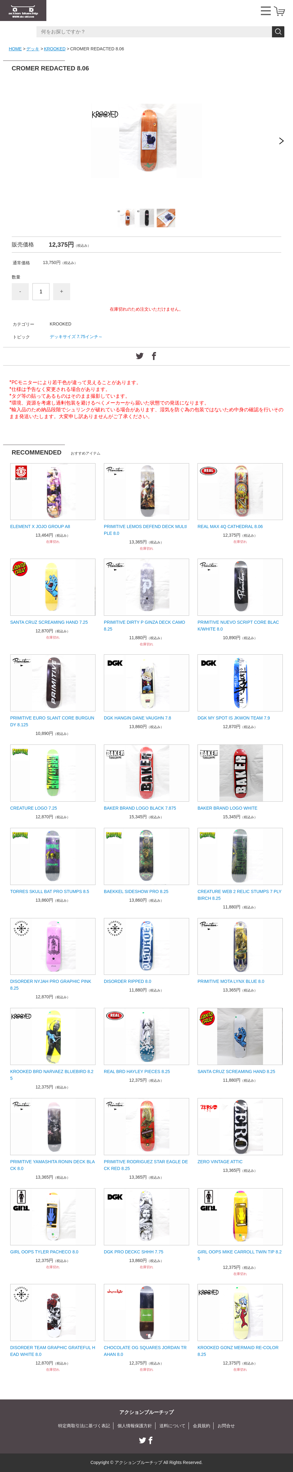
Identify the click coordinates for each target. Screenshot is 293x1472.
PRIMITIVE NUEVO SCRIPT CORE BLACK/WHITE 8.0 (238, 625)
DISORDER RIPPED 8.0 (127, 981)
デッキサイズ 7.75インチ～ (76, 336)
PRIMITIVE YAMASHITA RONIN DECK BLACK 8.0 (52, 1165)
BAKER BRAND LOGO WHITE (227, 808)
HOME (15, 48)
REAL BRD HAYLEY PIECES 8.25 (137, 1071)
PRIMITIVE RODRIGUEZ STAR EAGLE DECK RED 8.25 (146, 1165)
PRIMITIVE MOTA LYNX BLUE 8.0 (230, 981)
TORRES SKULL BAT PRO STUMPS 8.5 (49, 891)
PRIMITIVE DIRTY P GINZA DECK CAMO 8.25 (144, 625)
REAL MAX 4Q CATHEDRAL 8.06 (230, 526)
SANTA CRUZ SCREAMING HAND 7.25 (49, 622)
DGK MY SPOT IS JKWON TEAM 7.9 (233, 717)
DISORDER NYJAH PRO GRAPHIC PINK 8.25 (50, 985)
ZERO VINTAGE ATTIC (220, 1161)
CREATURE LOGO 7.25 (33, 808)
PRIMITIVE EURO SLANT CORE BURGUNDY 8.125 (52, 721)
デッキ (32, 48)
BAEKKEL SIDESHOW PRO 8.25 (136, 891)
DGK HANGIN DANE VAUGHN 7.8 (137, 717)
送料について (172, 1425)
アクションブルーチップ (146, 1412)
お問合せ (226, 1425)
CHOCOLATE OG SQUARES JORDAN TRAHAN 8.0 (145, 1351)
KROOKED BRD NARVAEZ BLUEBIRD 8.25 (51, 1075)
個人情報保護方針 (134, 1425)
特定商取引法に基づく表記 (84, 1425)
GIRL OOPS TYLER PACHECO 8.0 (44, 1251)
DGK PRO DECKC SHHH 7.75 (133, 1251)
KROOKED (55, 48)
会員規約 (201, 1425)
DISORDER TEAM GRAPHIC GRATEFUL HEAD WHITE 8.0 (52, 1351)
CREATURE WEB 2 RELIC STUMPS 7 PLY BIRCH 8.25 (239, 895)
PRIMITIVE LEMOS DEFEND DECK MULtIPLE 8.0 (145, 530)
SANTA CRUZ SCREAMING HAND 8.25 (236, 1071)
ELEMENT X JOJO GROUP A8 (40, 526)
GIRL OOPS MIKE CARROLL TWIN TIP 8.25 (239, 1255)
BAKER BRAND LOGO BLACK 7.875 (140, 808)
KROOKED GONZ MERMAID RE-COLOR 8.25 (237, 1351)
